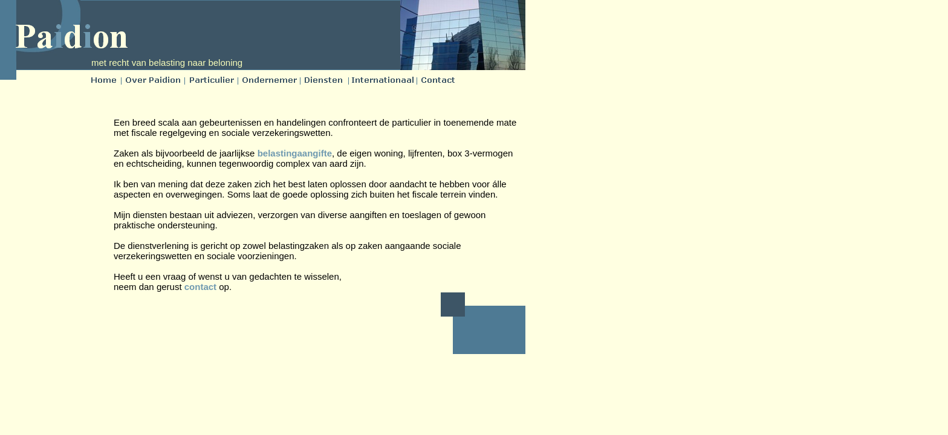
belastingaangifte (295, 153)
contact (200, 287)
